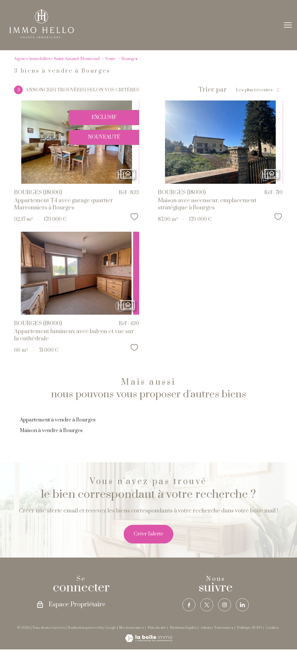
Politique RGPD (249, 628)
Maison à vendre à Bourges (51, 430)
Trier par (213, 89)
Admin (206, 628)
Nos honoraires (131, 628)
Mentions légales (183, 628)
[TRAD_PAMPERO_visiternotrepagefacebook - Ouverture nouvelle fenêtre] (189, 605)
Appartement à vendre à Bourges (58, 420)
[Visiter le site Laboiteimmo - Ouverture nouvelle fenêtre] (148, 640)
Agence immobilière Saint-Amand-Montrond (57, 58)
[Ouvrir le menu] (288, 25)
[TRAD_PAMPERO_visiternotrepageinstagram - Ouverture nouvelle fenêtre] (224, 605)
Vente (110, 58)
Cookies (272, 628)
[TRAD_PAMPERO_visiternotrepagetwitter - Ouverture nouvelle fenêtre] (206, 605)
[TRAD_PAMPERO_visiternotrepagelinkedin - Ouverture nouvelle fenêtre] (242, 605)
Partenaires (223, 628)
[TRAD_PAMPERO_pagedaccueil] (41, 37)
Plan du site (156, 628)
